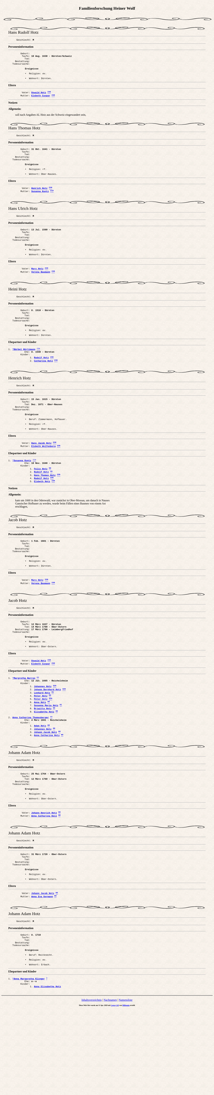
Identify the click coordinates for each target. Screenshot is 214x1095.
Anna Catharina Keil (44, 885)
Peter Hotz (40, 751)
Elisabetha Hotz (44, 770)
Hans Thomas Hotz (45, 513)
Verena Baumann (40, 290)
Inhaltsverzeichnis (92, 1085)
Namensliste (125, 1085)
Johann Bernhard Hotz (47, 744)
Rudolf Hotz (41, 384)
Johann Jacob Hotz (45, 794)
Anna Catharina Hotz (47, 798)
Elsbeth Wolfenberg (43, 481)
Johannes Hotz (42, 740)
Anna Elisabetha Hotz (47, 1072)
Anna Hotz (40, 759)
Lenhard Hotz (42, 748)
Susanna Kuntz (40, 202)
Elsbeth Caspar (40, 101)
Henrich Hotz (39, 198)
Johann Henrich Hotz (44, 882)
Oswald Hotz (38, 97)
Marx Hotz (37, 286)
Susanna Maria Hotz (46, 762)
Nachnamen (110, 1085)
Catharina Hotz (43, 388)
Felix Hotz (40, 506)
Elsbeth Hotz (42, 520)
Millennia (126, 1091)
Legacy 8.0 (115, 1091)
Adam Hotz (40, 786)
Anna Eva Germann (42, 973)
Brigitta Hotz (42, 766)
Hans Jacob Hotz (41, 477)
